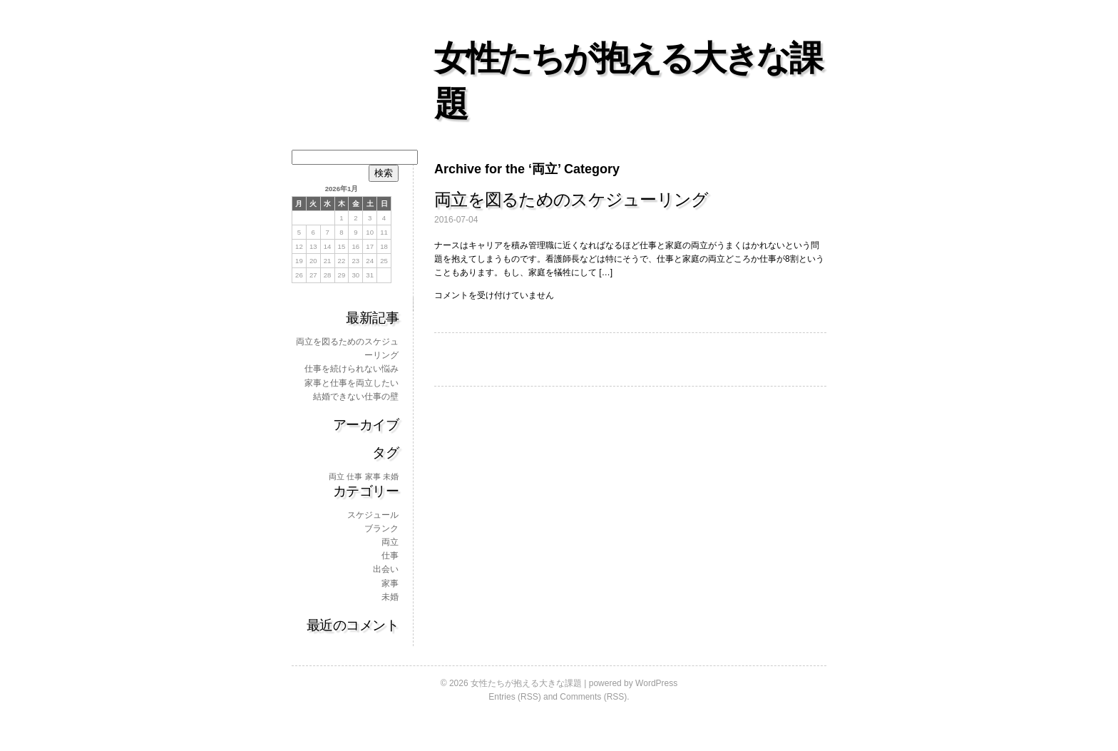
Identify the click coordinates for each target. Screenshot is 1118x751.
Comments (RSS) (593, 697)
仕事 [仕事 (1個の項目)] (354, 476)
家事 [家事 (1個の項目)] (373, 476)
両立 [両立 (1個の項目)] (336, 476)
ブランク (381, 528)
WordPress (656, 683)
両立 (390, 542)
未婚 (390, 597)
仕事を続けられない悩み (351, 369)
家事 (390, 583)
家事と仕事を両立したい (351, 383)
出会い (386, 569)
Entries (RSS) (514, 697)
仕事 (390, 556)
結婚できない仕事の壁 (356, 397)
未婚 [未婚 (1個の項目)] (391, 476)
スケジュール (373, 515)
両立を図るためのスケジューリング (571, 199)
